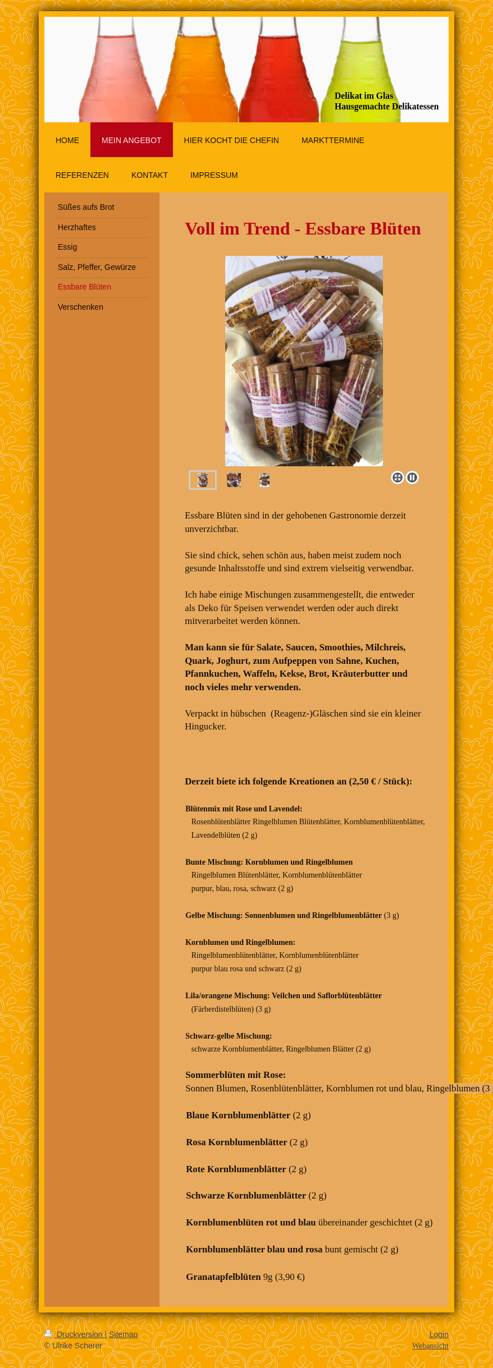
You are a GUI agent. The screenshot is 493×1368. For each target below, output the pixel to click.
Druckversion (74, 1334)
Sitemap (123, 1334)
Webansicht (430, 1346)
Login (439, 1334)
